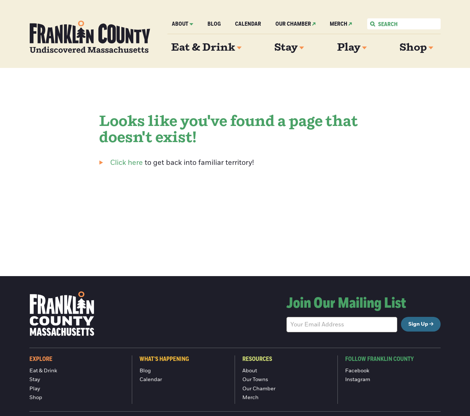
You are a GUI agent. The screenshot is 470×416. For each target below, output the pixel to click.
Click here (126, 162)
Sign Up (418, 324)
